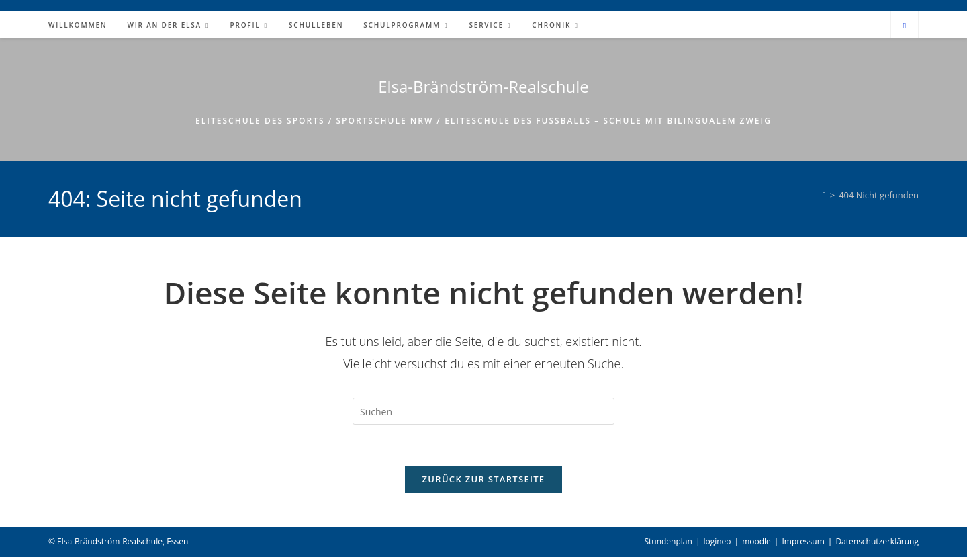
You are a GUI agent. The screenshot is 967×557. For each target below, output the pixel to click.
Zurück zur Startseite (483, 479)
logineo (717, 541)
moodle (756, 541)
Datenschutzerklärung (877, 541)
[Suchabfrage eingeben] (483, 411)
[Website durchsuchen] (904, 25)
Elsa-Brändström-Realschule (483, 86)
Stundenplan (668, 541)
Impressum (803, 541)
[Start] (824, 195)
